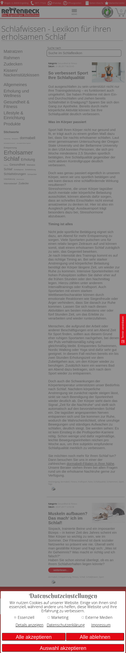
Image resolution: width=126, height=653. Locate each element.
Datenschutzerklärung (66, 624)
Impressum (101, 624)
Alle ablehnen (95, 637)
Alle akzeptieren (34, 637)
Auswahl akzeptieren (63, 648)
